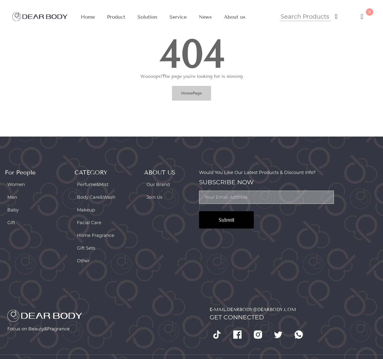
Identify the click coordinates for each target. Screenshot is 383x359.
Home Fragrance (95, 235)
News (205, 17)
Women (16, 184)
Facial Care (89, 222)
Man (12, 197)
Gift (11, 222)
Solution (147, 17)
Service (178, 17)
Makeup (86, 210)
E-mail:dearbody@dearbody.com (253, 309)
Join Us (154, 197)
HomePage (191, 93)
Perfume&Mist (92, 184)
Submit (226, 220)
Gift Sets (86, 248)
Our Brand (158, 184)
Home (88, 17)
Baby (13, 210)
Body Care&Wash (96, 197)
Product (116, 17)
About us (234, 17)
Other (83, 261)
